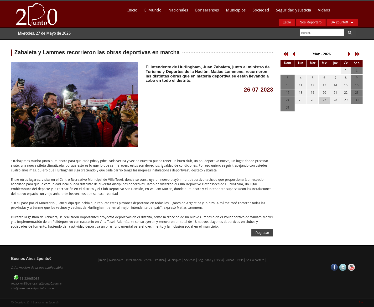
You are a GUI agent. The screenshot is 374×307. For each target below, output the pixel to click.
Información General (139, 260)
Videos (324, 10)
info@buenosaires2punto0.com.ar (32, 288)
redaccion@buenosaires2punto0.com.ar (36, 283)
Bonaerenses (205, 11)
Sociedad (261, 10)
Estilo (287, 22)
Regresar (262, 233)
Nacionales (178, 10)
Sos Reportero (311, 22)
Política (159, 260)
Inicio (132, 10)
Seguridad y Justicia (293, 10)
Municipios (236, 10)
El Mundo (152, 10)
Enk (361, 302)
